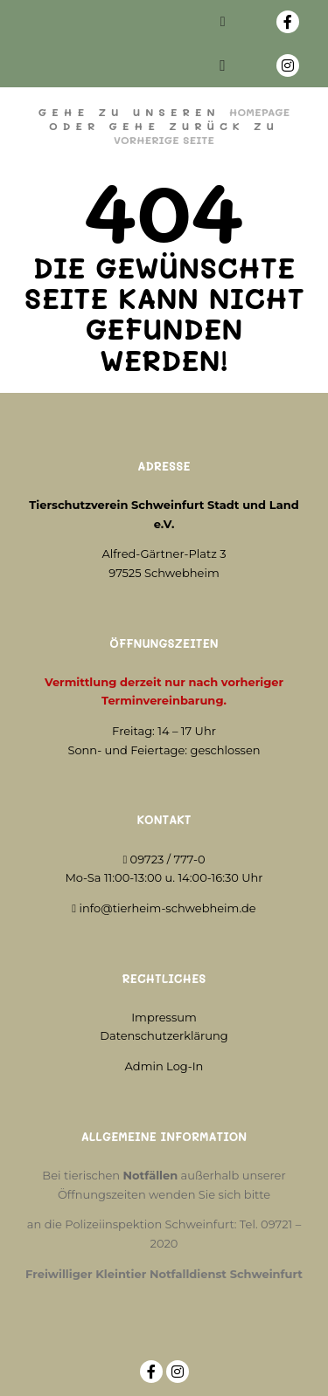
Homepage (259, 112)
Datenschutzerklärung (164, 1035)
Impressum (164, 1017)
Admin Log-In (164, 1066)
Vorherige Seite (164, 140)
